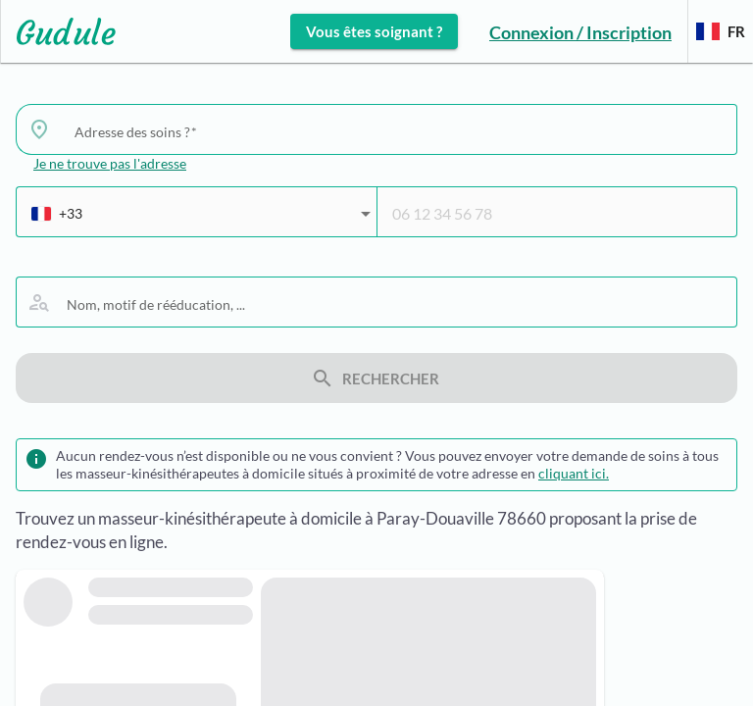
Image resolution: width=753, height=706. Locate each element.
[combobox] (398, 131)
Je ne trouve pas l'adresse (109, 163)
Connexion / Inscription (580, 32)
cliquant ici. (573, 473)
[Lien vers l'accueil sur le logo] (58, 31)
